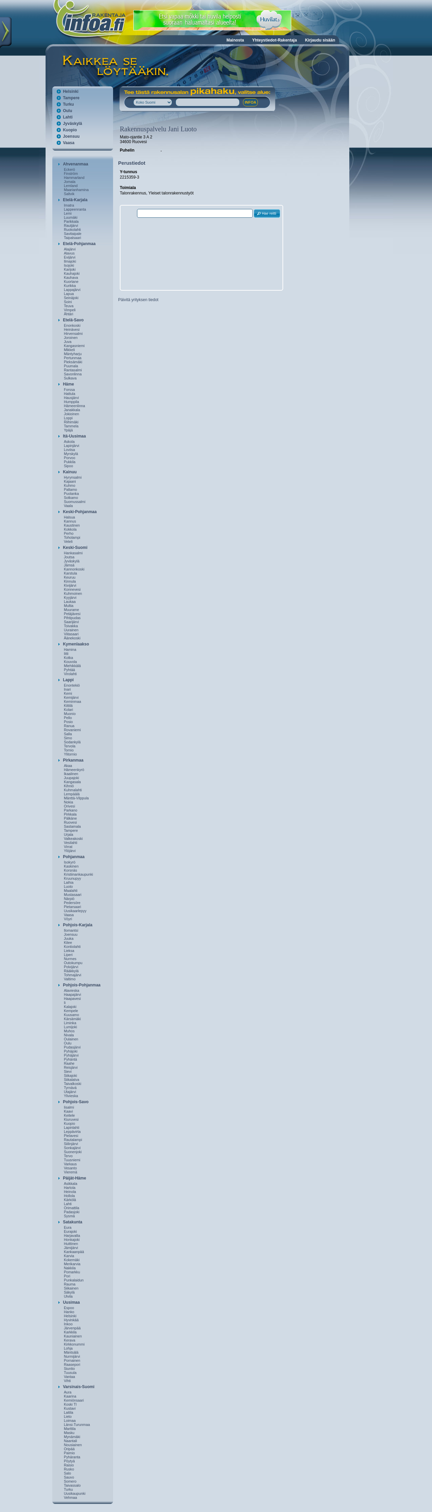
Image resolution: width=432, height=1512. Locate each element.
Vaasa (68, 142)
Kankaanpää (74, 1252)
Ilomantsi (71, 930)
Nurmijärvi (72, 1356)
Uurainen (71, 630)
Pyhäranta (72, 1457)
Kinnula (70, 581)
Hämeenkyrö (74, 770)
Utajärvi (70, 1092)
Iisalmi (69, 1107)
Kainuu (70, 472)
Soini (68, 302)
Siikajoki (70, 1075)
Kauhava (71, 277)
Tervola (69, 746)
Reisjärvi (71, 1067)
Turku (68, 104)
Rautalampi (73, 1140)
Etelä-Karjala (75, 199)
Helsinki (70, 91)
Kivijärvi (70, 585)
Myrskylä (71, 454)
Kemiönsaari (74, 1400)
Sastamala (72, 826)
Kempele (71, 1011)
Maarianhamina (76, 190)
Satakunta (72, 1222)
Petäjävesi (72, 614)
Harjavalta (72, 1236)
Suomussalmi (74, 502)
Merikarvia (72, 1264)
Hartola (69, 1188)
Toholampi (72, 537)
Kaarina (70, 1396)
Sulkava (70, 378)
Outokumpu (73, 963)
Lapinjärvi (71, 446)
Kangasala (72, 782)
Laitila (68, 1412)
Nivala (69, 1035)
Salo (67, 1473)
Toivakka (71, 626)
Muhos (69, 1031)
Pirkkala (70, 814)
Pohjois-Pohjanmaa (81, 985)
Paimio (69, 1453)
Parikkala (71, 221)
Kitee (68, 942)
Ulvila (68, 1296)
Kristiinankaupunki (78, 874)
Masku (69, 1433)
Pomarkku (72, 1272)
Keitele (69, 1115)
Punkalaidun (74, 1280)
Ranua (69, 726)
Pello (68, 718)
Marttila (70, 1429)
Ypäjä (68, 430)
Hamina (70, 649)
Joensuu (71, 136)
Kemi (68, 693)
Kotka (68, 658)
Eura (68, 1227)
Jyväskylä (72, 123)
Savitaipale (72, 234)
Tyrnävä (70, 1088)
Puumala (71, 366)
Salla (68, 734)
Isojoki (69, 265)
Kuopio (70, 130)
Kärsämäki (72, 1019)
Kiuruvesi (71, 1119)
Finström (71, 173)
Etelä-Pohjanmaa (79, 243)
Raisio (69, 1465)
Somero (70, 1481)
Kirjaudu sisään (320, 40)
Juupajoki (71, 778)
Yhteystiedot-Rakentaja (274, 40)
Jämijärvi (71, 1248)
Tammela (71, 426)
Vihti (67, 1381)
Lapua (69, 294)
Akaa (68, 766)
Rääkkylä (71, 971)
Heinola (70, 1192)
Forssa (69, 390)
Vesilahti (70, 843)
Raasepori (72, 1364)
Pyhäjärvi (71, 1055)
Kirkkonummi (74, 1344)
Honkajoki (72, 1240)
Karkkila (70, 1332)
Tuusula (70, 1373)
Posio (68, 722)
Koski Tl (70, 1404)
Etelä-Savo (73, 320)
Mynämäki (72, 1437)
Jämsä (69, 565)
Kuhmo (69, 485)
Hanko (69, 1312)
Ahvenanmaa (75, 164)
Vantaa (69, 1377)
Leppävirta (72, 1132)
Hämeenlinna (74, 406)
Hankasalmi (73, 553)
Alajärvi (70, 249)
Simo (68, 738)
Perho (68, 533)
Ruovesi (70, 822)
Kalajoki (70, 1007)
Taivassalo (72, 1485)
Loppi (68, 418)
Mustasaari (72, 895)
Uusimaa (71, 1302)
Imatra (69, 205)
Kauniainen (73, 1336)
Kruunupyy (72, 878)
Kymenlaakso (76, 644)
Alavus (69, 253)
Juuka (68, 938)
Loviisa (69, 450)
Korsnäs (70, 870)
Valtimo (70, 979)
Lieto (68, 1416)
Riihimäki (71, 422)
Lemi (68, 213)
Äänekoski (72, 638)
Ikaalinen (71, 774)
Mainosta (235, 40)
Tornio (69, 750)
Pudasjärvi (72, 1047)
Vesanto (70, 1168)
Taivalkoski (72, 1084)
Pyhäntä (70, 1059)
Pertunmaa (72, 358)
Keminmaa (72, 701)
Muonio (70, 714)
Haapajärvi (72, 994)
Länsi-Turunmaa (77, 1425)
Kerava (69, 1340)
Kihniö (69, 786)
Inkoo (68, 1324)
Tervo (68, 1156)
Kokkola (70, 529)
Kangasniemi (74, 346)
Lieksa (69, 951)
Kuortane (71, 282)
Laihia (68, 882)
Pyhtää (69, 670)
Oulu (67, 110)
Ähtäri (68, 314)
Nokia (68, 802)
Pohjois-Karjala (77, 925)
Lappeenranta (75, 209)
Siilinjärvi (71, 1144)
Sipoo (68, 466)
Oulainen (71, 1039)
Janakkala (72, 410)
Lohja (68, 1348)
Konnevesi (72, 589)
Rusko (69, 1469)
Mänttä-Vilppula (76, 798)
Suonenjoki (73, 1152)
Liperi (68, 955)
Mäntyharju (73, 354)
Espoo (69, 1308)
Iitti (66, 654)
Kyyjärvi (70, 597)
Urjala (68, 834)
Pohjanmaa (73, 856)
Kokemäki (72, 1260)
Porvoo (69, 458)
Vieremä (70, 1172)
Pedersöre (72, 903)
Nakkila (70, 1268)
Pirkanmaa (73, 760)
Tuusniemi (72, 1160)
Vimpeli (70, 310)
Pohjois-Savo (75, 1101)
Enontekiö (72, 685)
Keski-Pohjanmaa (80, 511)
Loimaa (70, 1420)
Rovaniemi (72, 730)
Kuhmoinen (73, 593)
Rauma (69, 1284)
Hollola (69, 1196)
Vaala (68, 506)
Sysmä (69, 1216)
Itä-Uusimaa (74, 436)
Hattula (69, 394)
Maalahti (70, 890)
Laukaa (70, 602)
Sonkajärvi (72, 1148)
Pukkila (69, 462)
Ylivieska (71, 1096)
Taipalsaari (72, 238)
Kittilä (68, 706)
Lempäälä (72, 794)
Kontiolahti (72, 947)
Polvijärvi (71, 967)
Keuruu (69, 577)
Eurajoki (70, 1231)
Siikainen (71, 1288)
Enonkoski (72, 325)
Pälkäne (70, 818)
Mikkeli (69, 350)
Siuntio (69, 1369)
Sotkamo (71, 498)
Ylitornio (70, 754)
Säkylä (69, 1292)
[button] (267, 213)
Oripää (69, 1449)
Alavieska (71, 990)
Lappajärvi (72, 290)
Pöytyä (69, 1461)
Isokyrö (69, 862)
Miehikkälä (72, 666)
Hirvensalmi (73, 333)
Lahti (68, 117)
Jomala (69, 182)
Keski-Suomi (75, 547)
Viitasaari (71, 634)
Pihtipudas (72, 618)
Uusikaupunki (74, 1493)
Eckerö (69, 169)
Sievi (68, 1071)
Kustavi (70, 1408)
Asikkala (70, 1184)
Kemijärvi (71, 697)
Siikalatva (71, 1080)
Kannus (70, 521)
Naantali (70, 1441)
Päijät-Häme (74, 1178)
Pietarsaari (72, 907)
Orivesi (69, 806)
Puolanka (71, 494)
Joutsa (69, 557)
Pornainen (72, 1360)
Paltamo (70, 489)
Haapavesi (72, 999)
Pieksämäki (73, 362)
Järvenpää (72, 1328)
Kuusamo (71, 1015)
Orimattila (71, 1208)
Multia (68, 606)
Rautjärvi (71, 225)
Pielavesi (71, 1136)
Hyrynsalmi (73, 477)
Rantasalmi (73, 370)
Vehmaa (70, 1497)
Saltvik (69, 194)
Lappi (68, 680)
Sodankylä (72, 742)
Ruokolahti (72, 230)
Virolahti (70, 674)
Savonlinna (73, 374)
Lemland (71, 186)
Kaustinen (72, 525)
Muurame (71, 610)
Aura (68, 1392)
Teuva (68, 306)
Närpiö (69, 899)
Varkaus (70, 1164)
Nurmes (70, 959)
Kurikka (70, 286)
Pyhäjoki (70, 1051)
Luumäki (70, 217)
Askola (69, 442)
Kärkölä (70, 1200)
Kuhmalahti (73, 790)
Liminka (70, 1023)
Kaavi (68, 1111)
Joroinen (71, 338)
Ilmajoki (70, 261)
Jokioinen (71, 414)
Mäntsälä (71, 1352)
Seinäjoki (71, 298)
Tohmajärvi (72, 975)
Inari (67, 689)
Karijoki (70, 269)
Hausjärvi (71, 398)
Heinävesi (72, 329)
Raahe (69, 1063)
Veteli (68, 541)
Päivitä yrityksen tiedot (138, 299)
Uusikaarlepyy (75, 911)
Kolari (68, 710)
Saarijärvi (71, 622)
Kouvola (70, 662)
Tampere (71, 98)
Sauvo (69, 1477)
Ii (64, 1003)
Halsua (69, 517)
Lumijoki (70, 1027)
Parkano (70, 810)
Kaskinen (71, 866)
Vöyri (68, 919)
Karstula (70, 573)
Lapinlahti (71, 1127)
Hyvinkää (71, 1320)
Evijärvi (69, 257)
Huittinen (71, 1244)
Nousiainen (73, 1445)
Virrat (68, 847)
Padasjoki (71, 1212)
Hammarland (74, 178)
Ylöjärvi (70, 851)
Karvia (69, 1256)
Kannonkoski (74, 569)
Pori (67, 1276)
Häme (68, 384)
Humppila (71, 402)
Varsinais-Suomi (78, 1386)
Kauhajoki (72, 273)
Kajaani (70, 481)
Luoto (68, 886)
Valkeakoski (73, 839)
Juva (68, 342)
